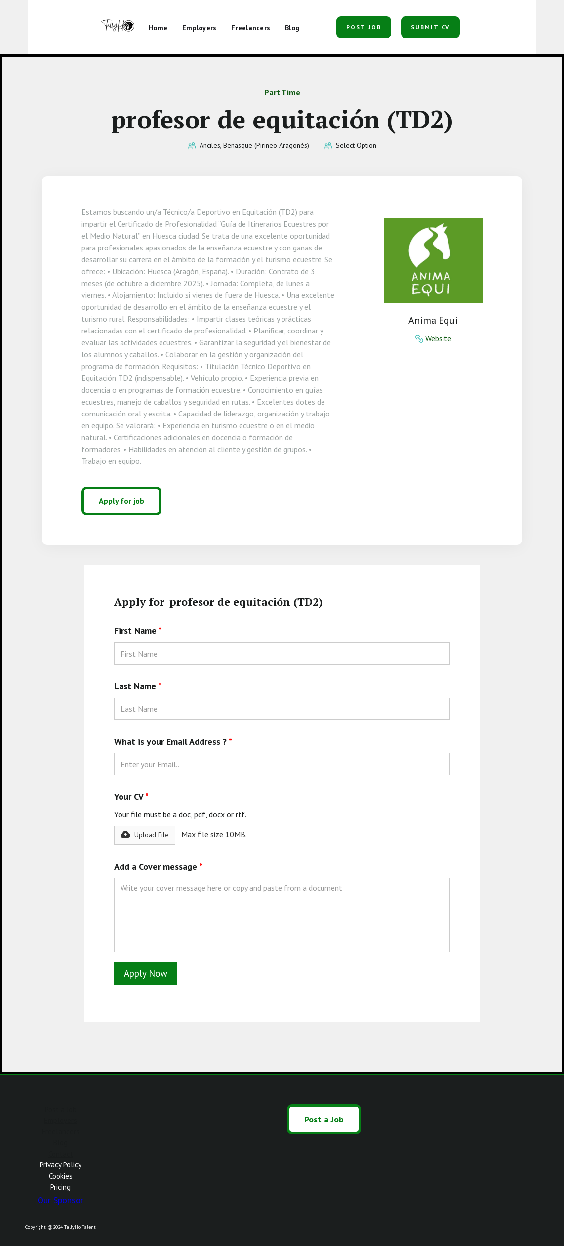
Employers (60, 1120)
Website (438, 338)
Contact (60, 1154)
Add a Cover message (158, 866)
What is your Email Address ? (173, 741)
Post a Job (61, 1109)
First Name (138, 630)
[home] (119, 27)
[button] (319, 23)
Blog (60, 1142)
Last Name (137, 686)
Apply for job (121, 501)
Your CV (131, 796)
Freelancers (61, 1131)
